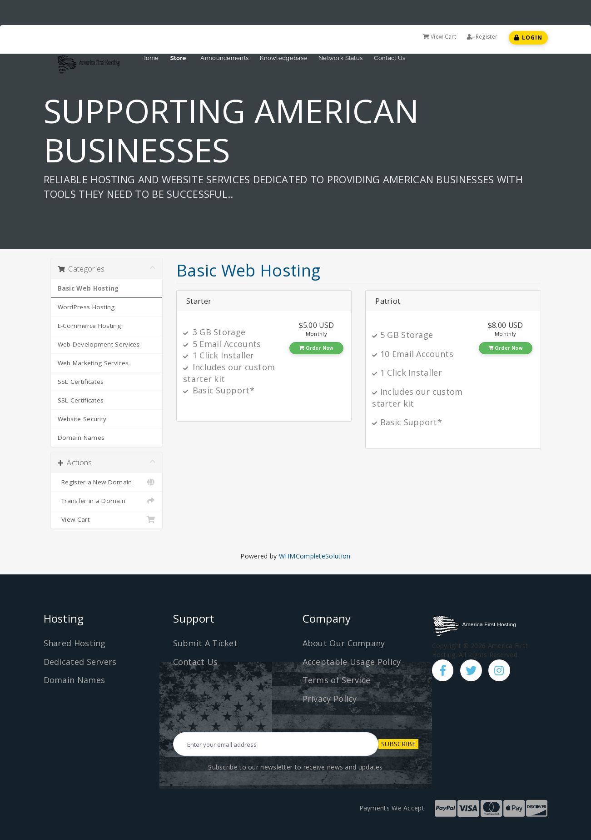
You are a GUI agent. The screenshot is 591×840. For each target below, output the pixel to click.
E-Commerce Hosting (89, 326)
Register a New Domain (107, 482)
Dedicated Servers (80, 661)
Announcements (224, 58)
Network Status (340, 58)
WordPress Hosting (86, 307)
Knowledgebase (283, 58)
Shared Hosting (75, 643)
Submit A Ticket (205, 643)
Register (482, 36)
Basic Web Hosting (88, 288)
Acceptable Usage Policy (352, 661)
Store (179, 58)
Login (528, 37)
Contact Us (389, 58)
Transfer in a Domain (107, 500)
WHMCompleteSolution (315, 556)
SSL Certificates (81, 381)
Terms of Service (337, 679)
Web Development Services (99, 344)
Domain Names (81, 437)
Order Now (316, 348)
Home (150, 58)
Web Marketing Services (93, 363)
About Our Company (344, 643)
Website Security (82, 419)
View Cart (439, 36)
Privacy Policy (330, 698)
